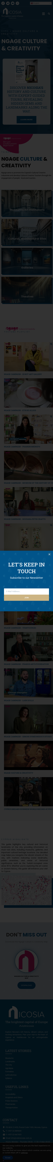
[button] (49, 554)
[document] (26, 581)
